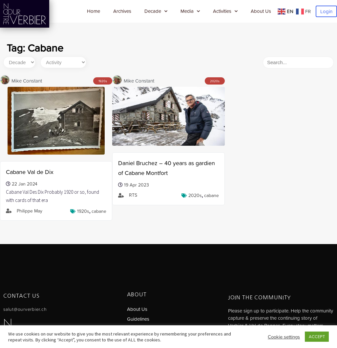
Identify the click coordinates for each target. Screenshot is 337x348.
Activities (225, 11)
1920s (83, 211)
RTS (133, 195)
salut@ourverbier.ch (25, 309)
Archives (122, 11)
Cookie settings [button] (284, 337)
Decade (155, 11)
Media (190, 11)
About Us (261, 11)
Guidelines (138, 319)
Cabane (99, 211)
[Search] (298, 62)
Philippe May (29, 211)
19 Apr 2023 (136, 185)
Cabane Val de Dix (29, 171)
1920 (101, 81)
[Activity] (63, 62)
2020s (195, 195)
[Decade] (19, 62)
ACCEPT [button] (317, 337)
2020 (214, 81)
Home (93, 11)
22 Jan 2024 (24, 184)
